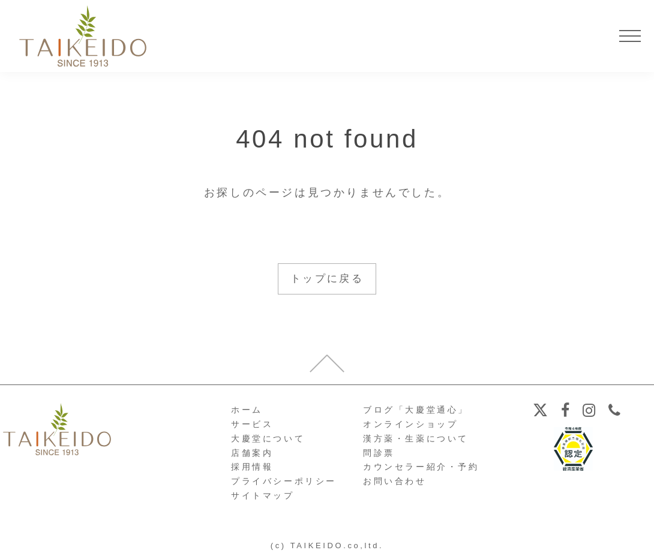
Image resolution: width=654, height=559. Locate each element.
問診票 (379, 453)
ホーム (247, 410)
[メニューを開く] (630, 36)
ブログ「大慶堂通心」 (416, 410)
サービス (252, 424)
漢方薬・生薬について (416, 439)
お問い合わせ (395, 481)
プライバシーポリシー (284, 481)
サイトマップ (263, 496)
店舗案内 (252, 453)
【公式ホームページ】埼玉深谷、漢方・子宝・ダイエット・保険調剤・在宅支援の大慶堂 (82, 36)
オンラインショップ (410, 424)
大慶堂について (268, 439)
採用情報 (252, 467)
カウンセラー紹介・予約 (421, 467)
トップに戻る (327, 279)
